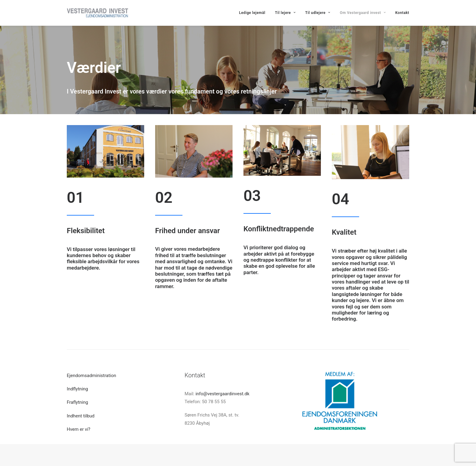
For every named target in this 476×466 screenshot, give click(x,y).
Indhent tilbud (80, 416)
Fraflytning (77, 402)
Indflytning (77, 389)
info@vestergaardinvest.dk (222, 393)
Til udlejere (317, 13)
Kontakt (402, 13)
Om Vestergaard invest (363, 13)
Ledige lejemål (252, 13)
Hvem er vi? (78, 429)
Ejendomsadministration (91, 375)
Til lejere (285, 13)
